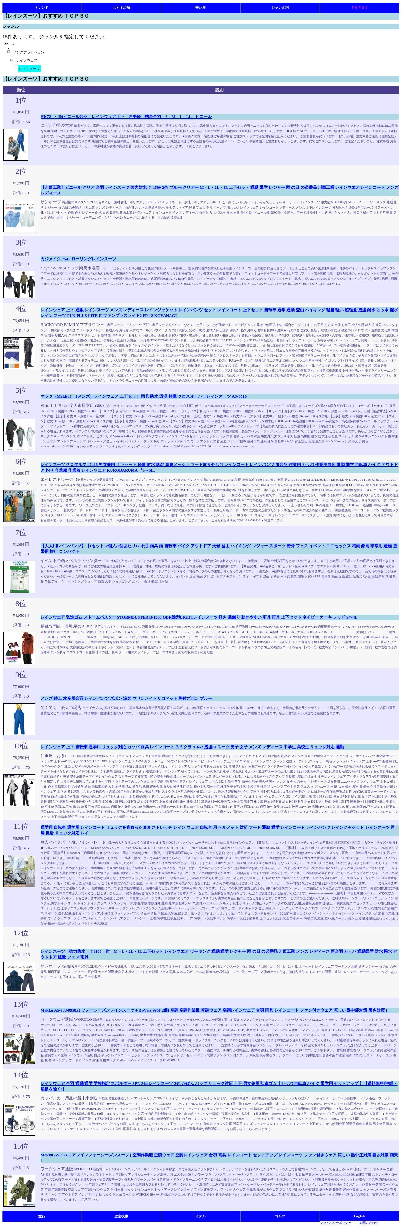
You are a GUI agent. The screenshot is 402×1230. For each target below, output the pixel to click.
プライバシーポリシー (335, 1222)
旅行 (41, 1216)
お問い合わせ (368, 1222)
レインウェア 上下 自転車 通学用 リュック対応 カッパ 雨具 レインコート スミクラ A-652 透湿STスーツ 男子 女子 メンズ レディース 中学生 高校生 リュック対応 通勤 (192, 746)
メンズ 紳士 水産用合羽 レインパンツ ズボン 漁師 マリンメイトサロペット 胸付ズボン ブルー (126, 698)
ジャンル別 (280, 7)
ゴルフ (280, 1216)
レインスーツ (29, 68)
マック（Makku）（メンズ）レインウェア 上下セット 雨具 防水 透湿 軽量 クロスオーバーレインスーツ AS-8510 (144, 396)
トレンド (42, 7)
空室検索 (121, 1216)
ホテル (200, 1216)
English (359, 1216)
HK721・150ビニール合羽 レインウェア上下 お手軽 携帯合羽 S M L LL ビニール (126, 116)
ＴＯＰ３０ (359, 7)
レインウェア (26, 60)
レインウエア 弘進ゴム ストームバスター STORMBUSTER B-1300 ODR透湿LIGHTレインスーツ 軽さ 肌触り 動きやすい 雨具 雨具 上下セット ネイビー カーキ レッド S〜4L (199, 617)
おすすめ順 (121, 7)
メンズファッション (28, 52)
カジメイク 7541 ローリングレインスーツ (78, 258)
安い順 (200, 7)
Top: (13, 44)
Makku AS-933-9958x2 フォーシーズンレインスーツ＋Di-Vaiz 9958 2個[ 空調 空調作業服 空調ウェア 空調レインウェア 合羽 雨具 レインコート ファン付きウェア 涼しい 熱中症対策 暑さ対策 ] (214, 1010)
